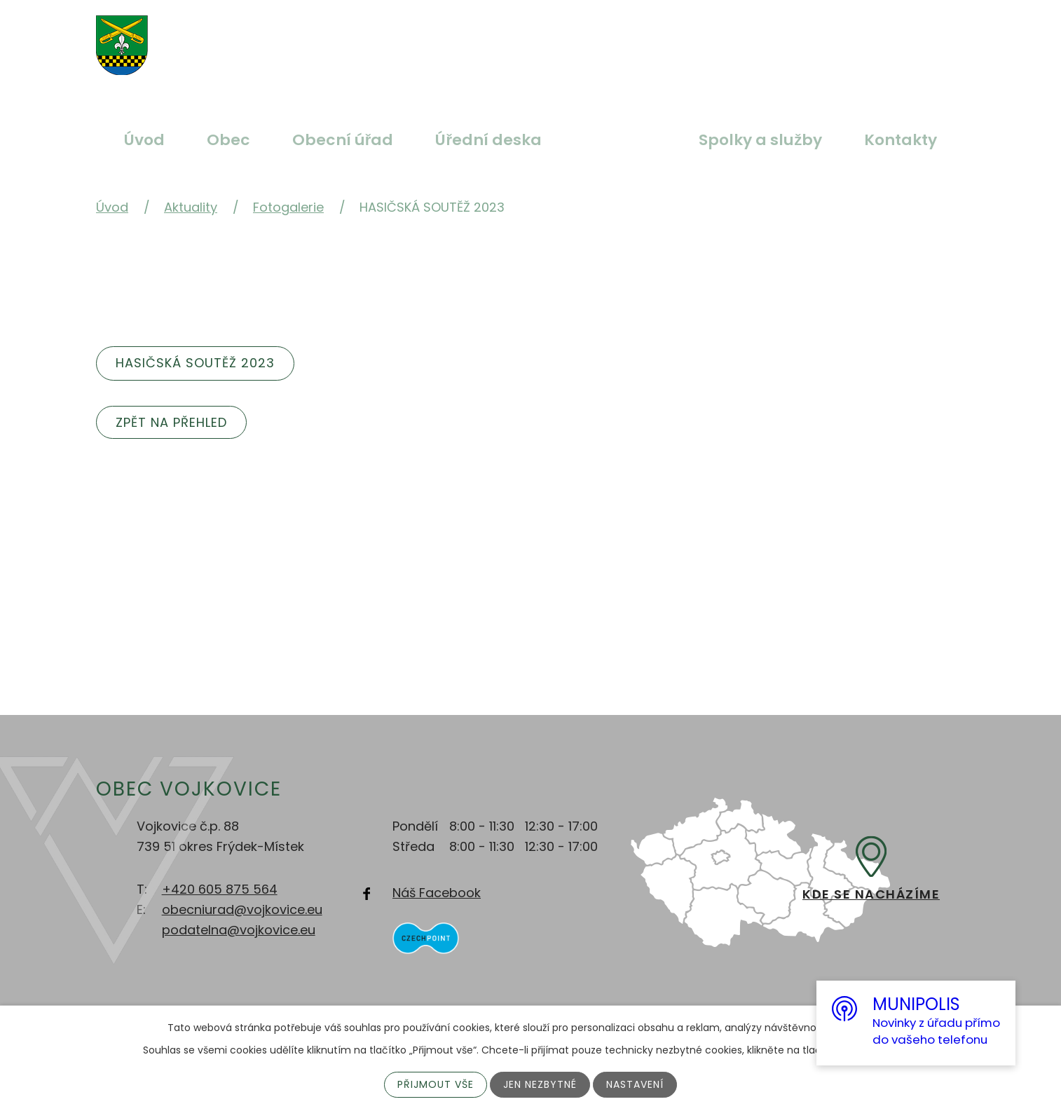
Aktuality (620, 140)
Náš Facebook (436, 892)
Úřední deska (488, 140)
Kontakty (900, 140)
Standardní (507, 37)
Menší (540, 37)
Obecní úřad (343, 140)
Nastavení (635, 1084)
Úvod (144, 140)
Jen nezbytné (540, 1084)
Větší (474, 37)
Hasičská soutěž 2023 (195, 363)
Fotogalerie (288, 207)
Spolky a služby (760, 140)
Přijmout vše (435, 1084)
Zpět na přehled (171, 422)
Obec (228, 140)
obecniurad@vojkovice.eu (242, 909)
